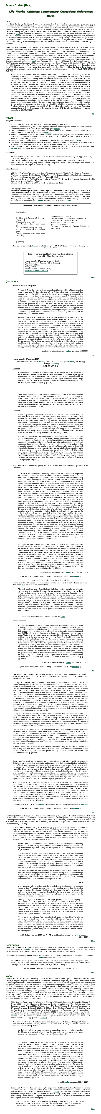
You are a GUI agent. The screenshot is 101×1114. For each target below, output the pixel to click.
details (57, 129)
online (40, 201)
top (93, 114)
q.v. (17, 34)
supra (63, 617)
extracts (77, 140)
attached (34, 246)
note (33, 61)
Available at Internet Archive (36, 271)
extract (48, 133)
